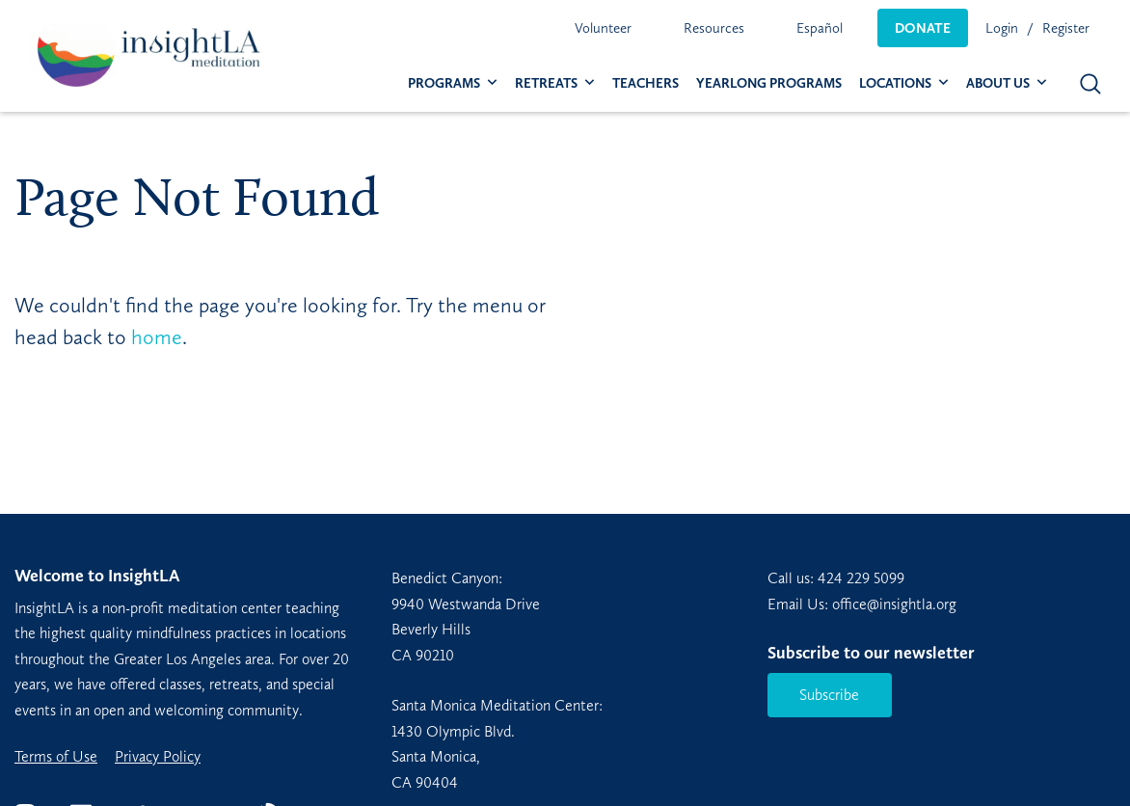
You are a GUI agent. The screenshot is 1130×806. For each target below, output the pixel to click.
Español (819, 28)
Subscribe (829, 694)
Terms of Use (55, 757)
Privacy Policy (158, 757)
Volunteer (603, 28)
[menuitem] (603, 28)
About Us (998, 83)
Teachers (645, 83)
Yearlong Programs (769, 83)
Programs (444, 83)
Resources (714, 28)
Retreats (546, 83)
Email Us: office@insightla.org (861, 604)
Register (1066, 28)
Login (1001, 28)
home (156, 337)
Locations (895, 83)
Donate (923, 28)
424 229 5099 (861, 578)
